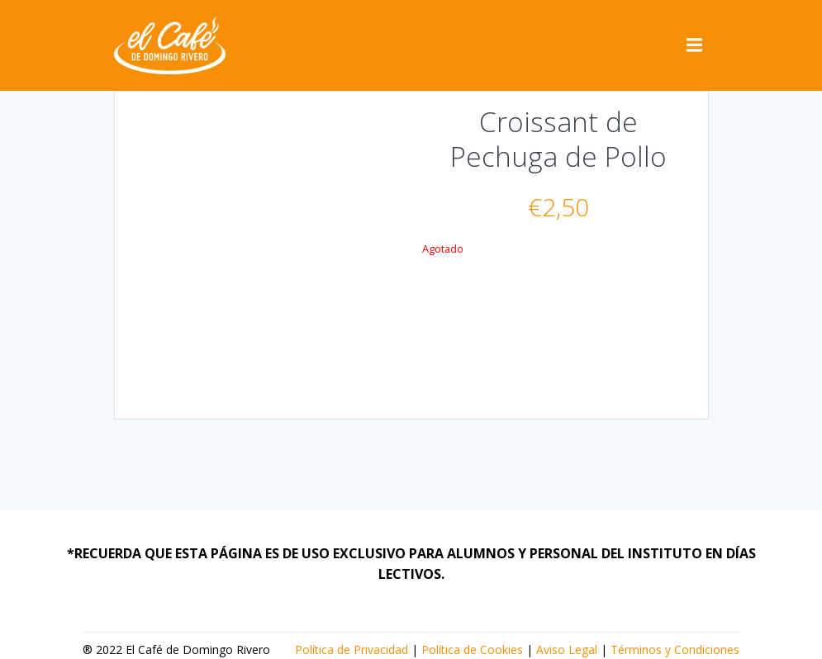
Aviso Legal (566, 649)
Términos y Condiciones (675, 649)
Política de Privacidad (351, 649)
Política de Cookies (472, 649)
